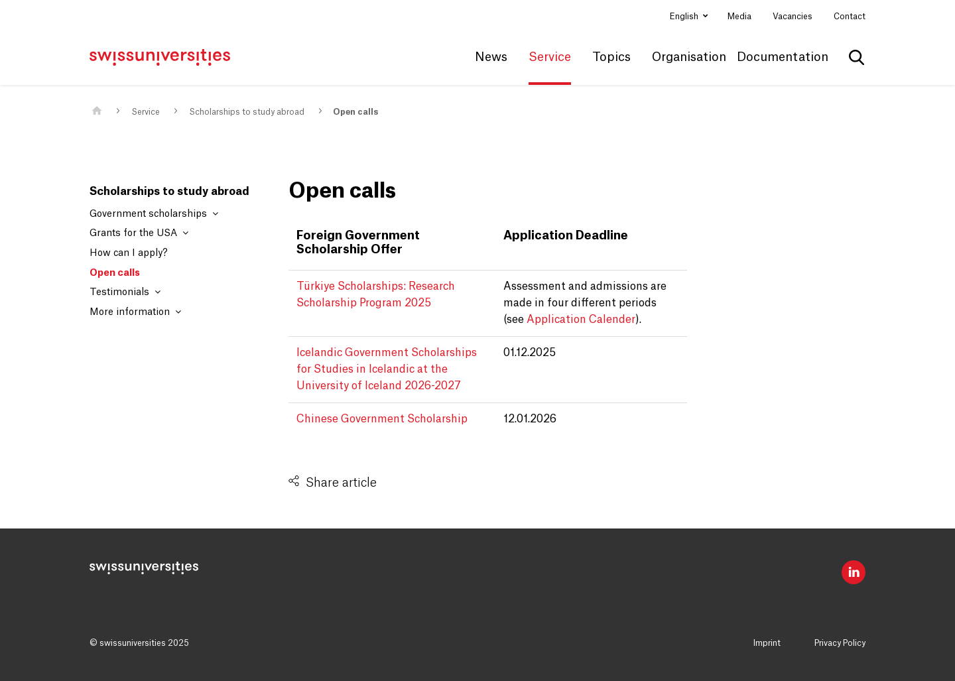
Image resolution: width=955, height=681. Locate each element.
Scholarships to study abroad (246, 112)
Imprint (767, 643)
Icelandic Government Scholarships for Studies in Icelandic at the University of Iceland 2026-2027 (386, 369)
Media (739, 17)
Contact (849, 17)
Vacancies (792, 17)
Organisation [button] (689, 57)
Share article (341, 483)
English (685, 17)
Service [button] (550, 57)
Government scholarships (154, 214)
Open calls (355, 112)
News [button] (491, 57)
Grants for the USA (139, 233)
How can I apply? (129, 253)
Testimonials (125, 292)
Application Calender (581, 319)
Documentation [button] (782, 57)
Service (145, 112)
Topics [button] (611, 57)
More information (135, 312)
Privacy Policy (839, 643)
